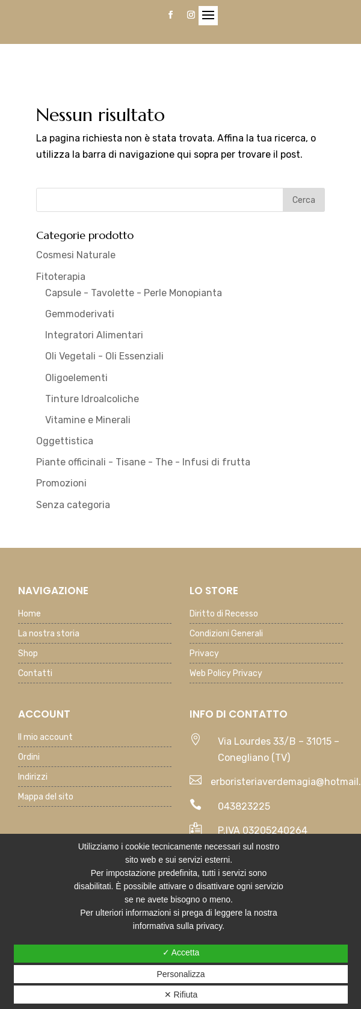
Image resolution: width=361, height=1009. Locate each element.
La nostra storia (48, 634)
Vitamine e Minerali (88, 420)
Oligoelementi (76, 377)
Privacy (204, 654)
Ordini (29, 757)
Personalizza (180, 974)
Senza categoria (73, 505)
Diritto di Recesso (224, 614)
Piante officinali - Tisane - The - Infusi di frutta (143, 462)
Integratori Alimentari (94, 335)
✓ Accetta (181, 952)
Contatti (35, 673)
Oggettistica (64, 441)
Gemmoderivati (79, 314)
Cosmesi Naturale (76, 255)
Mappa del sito (45, 797)
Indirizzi (33, 777)
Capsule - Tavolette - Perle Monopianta (133, 293)
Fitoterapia (60, 276)
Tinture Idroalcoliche (92, 399)
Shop (28, 654)
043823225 (244, 806)
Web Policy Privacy (226, 673)
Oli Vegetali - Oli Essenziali (104, 356)
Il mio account (45, 737)
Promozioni (61, 483)
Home (29, 614)
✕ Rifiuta (181, 994)
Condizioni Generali (226, 634)
